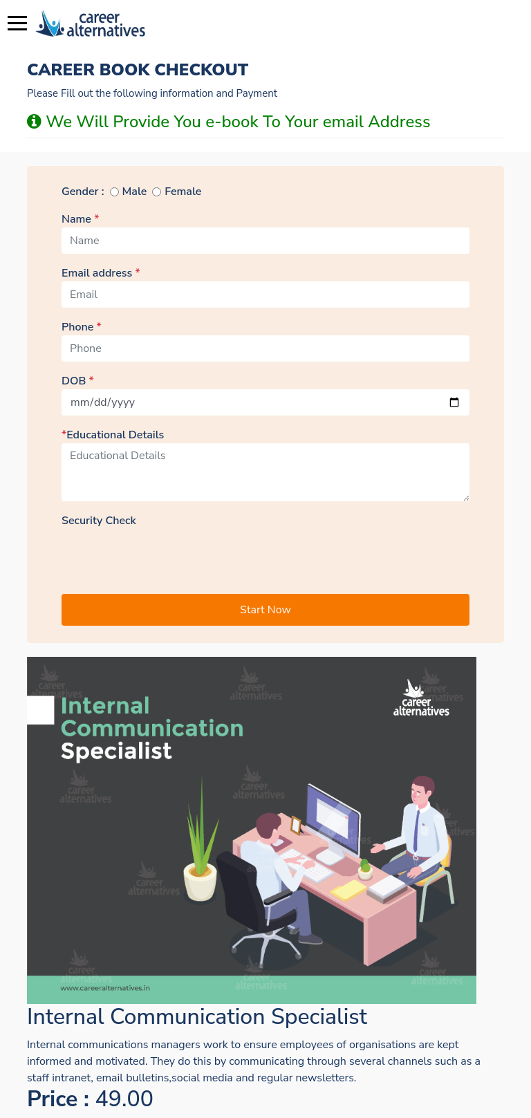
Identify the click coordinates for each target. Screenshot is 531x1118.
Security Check (99, 520)
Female (183, 191)
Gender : (83, 191)
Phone (82, 327)
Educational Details (113, 434)
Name (80, 219)
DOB (78, 381)
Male (134, 191)
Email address (101, 273)
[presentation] (167, 556)
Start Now (265, 609)
